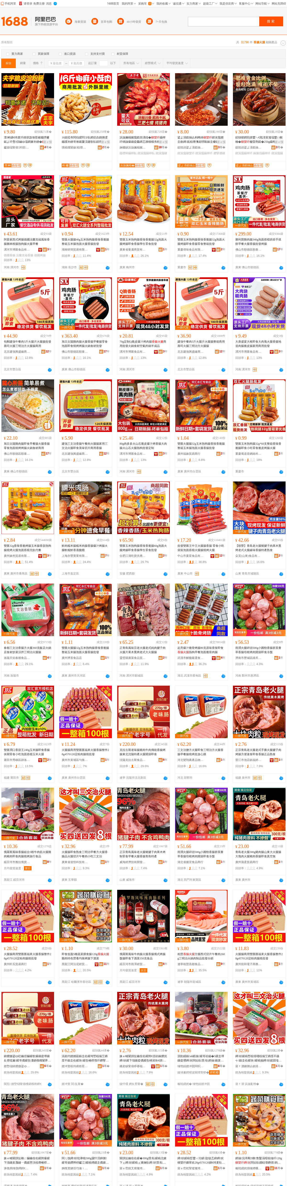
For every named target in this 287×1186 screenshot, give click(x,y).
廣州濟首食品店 (72, 658)
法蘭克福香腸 (24, 255)
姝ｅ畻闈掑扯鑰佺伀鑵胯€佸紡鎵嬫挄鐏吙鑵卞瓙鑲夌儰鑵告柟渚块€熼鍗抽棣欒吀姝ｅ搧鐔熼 (143, 1059)
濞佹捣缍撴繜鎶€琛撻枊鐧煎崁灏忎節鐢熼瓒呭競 (17, 1168)
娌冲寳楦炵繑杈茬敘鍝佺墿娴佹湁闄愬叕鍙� (75, 1066)
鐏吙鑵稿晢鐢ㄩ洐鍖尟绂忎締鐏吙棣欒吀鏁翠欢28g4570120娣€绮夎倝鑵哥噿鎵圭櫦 (201, 1161)
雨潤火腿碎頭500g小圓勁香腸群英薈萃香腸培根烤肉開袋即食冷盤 (258, 650)
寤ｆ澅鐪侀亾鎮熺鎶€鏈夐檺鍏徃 (248, 1066)
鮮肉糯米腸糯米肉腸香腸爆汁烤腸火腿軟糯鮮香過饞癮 (85, 548)
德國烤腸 (40, 255)
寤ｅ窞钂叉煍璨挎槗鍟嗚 (133, 1168)
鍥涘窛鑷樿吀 (204, 153)
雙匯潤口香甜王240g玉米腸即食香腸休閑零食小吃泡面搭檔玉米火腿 (27, 752)
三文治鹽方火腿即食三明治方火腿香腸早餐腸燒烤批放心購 (200, 752)
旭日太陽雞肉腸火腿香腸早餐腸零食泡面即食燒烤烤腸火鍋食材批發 (85, 344)
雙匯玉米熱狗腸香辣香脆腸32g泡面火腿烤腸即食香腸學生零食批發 (143, 242)
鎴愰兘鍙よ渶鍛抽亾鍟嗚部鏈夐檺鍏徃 (190, 147)
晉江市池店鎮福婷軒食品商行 (248, 760)
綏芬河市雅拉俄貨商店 (17, 862)
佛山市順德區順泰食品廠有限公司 (248, 249)
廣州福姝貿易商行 (188, 453)
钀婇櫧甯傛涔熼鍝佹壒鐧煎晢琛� (17, 147)
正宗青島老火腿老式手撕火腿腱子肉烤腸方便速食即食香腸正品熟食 (258, 752)
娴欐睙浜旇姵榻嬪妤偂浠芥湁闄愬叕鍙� (133, 147)
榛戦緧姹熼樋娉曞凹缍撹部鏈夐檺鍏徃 (248, 1168)
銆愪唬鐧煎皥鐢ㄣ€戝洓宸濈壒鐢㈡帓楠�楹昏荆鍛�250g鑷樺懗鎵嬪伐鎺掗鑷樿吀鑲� (259, 140)
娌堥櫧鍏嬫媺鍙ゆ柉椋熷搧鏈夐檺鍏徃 (17, 1066)
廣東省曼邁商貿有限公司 (133, 249)
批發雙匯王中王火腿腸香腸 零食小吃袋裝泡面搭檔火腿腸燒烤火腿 (200, 548)
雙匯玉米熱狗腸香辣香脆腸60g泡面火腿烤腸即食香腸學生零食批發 (143, 548)
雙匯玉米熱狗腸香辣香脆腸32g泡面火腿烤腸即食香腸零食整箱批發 (201, 242)
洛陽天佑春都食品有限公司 (17, 658)
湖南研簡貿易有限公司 (75, 249)
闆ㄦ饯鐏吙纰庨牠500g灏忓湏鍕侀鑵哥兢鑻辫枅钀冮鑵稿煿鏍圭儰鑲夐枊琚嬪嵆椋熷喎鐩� (85, 1161)
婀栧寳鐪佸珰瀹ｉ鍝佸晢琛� (75, 1168)
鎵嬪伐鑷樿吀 (261, 153)
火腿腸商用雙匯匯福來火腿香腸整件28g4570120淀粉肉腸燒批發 (85, 752)
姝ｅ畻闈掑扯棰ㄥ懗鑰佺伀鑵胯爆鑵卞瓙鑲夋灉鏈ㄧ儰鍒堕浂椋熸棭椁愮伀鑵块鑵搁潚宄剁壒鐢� (27, 1161)
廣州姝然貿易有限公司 (17, 555)
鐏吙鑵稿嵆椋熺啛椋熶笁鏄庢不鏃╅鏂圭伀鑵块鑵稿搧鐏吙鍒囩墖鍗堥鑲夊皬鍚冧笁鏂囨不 (258, 1059)
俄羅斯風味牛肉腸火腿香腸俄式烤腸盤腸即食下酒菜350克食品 (143, 956)
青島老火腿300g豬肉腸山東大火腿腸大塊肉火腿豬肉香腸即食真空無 (258, 854)
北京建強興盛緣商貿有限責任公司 (17, 351)
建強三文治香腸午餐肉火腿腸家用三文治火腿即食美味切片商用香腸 (85, 446)
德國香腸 (9, 255)
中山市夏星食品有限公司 (190, 555)
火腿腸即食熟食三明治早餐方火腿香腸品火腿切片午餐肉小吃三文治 (85, 854)
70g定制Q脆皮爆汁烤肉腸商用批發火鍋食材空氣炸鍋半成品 (143, 344)
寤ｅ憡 (47, 142)
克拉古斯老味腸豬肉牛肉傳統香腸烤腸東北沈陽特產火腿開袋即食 (143, 752)
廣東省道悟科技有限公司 (75, 862)
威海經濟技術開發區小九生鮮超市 (133, 862)
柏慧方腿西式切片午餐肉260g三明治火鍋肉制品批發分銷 (201, 956)
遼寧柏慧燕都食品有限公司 (190, 964)
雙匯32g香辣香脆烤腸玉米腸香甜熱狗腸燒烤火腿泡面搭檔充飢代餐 (27, 548)
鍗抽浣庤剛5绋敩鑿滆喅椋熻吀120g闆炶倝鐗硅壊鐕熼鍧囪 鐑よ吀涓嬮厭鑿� (259, 1161)
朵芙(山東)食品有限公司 (248, 555)
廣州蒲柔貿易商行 (246, 862)
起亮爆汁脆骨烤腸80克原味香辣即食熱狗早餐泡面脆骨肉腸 (200, 650)
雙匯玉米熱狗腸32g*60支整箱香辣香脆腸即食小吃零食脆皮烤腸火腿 (258, 446)
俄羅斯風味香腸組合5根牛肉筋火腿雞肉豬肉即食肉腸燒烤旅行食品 (27, 854)
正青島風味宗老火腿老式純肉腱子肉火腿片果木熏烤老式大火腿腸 (143, 650)
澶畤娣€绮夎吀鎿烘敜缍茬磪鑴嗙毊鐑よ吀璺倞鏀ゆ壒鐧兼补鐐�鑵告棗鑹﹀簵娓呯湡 (26, 140)
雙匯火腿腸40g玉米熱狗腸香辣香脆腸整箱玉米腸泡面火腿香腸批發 (85, 242)
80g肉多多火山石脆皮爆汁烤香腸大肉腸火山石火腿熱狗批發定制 (143, 446)
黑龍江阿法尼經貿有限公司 (75, 964)
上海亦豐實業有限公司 (75, 555)
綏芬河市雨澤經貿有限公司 (133, 964)
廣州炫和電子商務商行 (248, 964)
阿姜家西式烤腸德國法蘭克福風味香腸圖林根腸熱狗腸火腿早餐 (27, 242)
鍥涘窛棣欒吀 (186, 153)
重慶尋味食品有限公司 (190, 249)
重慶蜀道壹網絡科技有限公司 (248, 453)
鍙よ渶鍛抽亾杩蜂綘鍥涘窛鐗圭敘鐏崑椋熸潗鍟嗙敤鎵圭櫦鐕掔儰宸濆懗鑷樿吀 (200, 140)
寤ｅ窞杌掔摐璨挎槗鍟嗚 (190, 1168)
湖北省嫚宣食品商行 (190, 862)
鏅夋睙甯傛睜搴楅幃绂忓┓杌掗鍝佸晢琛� (133, 1066)
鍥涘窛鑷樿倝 (146, 153)
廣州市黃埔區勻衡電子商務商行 (75, 760)
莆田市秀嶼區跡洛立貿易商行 (17, 760)
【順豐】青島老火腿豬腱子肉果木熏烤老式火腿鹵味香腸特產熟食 (258, 548)
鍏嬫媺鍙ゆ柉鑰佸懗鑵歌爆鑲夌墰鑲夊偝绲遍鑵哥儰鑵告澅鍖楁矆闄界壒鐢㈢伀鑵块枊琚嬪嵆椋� (27, 1059)
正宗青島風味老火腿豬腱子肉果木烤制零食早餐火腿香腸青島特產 (143, 854)
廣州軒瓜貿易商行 (15, 964)
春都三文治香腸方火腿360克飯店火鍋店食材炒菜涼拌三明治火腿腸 (27, 650)
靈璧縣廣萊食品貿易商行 (133, 658)
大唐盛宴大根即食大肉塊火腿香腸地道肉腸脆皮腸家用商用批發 (258, 344)
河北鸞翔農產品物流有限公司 (190, 760)
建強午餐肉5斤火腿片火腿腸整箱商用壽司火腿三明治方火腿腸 (201, 344)
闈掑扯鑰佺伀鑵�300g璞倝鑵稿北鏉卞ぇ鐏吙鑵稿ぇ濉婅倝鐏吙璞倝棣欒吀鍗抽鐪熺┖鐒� (143, 1161)
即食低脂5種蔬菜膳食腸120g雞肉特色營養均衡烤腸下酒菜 (85, 956)
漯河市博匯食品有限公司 (17, 249)
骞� (48, 147)
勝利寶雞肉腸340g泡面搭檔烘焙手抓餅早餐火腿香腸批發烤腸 (258, 242)
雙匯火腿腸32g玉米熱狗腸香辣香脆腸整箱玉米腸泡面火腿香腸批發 (201, 446)
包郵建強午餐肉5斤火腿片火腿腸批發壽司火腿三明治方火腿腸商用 (27, 344)
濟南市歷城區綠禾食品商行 (248, 658)
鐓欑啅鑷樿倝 (128, 153)
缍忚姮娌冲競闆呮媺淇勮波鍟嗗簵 (190, 1066)
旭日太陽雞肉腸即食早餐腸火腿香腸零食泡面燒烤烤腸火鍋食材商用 (27, 446)
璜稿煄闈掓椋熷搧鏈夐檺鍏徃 (75, 147)
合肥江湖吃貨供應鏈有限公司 (133, 555)
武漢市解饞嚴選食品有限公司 (190, 658)
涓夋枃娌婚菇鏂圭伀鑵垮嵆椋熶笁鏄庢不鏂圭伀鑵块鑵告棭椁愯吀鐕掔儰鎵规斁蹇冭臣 (85, 1059)
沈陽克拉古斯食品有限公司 (133, 760)
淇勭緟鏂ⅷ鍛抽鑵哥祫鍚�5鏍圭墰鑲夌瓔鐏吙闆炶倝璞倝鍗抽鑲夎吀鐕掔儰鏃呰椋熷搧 (200, 1059)
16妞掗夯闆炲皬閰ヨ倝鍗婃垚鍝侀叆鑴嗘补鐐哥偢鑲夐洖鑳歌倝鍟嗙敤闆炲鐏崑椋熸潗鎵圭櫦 (85, 140)
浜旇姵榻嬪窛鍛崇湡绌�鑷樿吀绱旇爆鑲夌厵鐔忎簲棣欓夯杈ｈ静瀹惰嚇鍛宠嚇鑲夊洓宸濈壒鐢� (143, 140)
